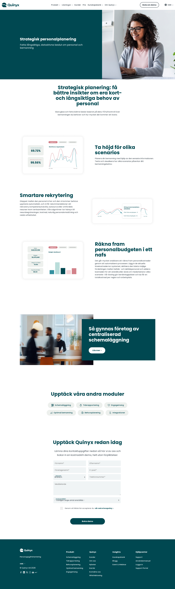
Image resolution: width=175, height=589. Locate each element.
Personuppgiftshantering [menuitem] (30, 557)
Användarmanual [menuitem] (143, 561)
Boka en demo (149, 5)
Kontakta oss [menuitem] (95, 572)
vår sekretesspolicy (103, 508)
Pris (84, 5)
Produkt (54, 5)
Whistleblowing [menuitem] (95, 575)
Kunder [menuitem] (92, 557)
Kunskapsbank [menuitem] (118, 557)
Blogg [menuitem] (114, 561)
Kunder (77, 5)
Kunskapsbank (94, 5)
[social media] (21, 572)
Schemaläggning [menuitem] (73, 557)
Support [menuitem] (139, 557)
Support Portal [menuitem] (142, 568)
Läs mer (96, 350)
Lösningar (66, 5)
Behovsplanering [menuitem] (73, 564)
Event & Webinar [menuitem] (119, 564)
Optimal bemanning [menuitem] (74, 568)
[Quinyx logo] (15, 5)
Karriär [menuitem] (92, 568)
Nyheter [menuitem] (92, 564)
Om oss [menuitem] (92, 561)
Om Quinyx (109, 5)
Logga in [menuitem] (139, 564)
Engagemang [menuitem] (71, 572)
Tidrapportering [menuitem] (73, 561)
